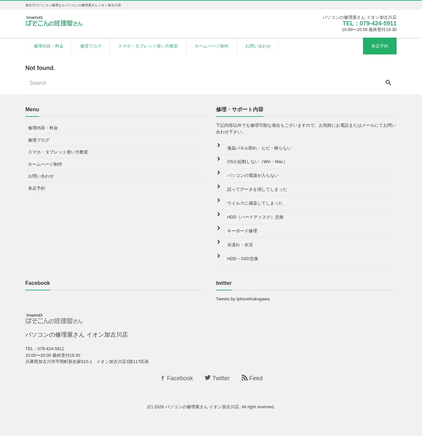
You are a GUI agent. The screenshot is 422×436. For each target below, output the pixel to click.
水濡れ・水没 (240, 244)
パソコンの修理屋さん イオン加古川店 (202, 406)
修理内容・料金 (49, 46)
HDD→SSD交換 (242, 258)
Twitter (217, 378)
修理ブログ (91, 46)
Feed (252, 378)
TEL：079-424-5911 (370, 23)
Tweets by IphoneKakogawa (243, 298)
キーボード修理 (242, 230)
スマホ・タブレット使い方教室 (148, 46)
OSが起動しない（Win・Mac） (257, 161)
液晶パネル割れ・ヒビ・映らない (259, 148)
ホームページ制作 (212, 46)
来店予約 (379, 46)
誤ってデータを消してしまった (257, 189)
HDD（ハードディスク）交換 (255, 217)
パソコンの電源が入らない (253, 175)
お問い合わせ (258, 46)
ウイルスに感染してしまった (255, 203)
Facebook (176, 378)
